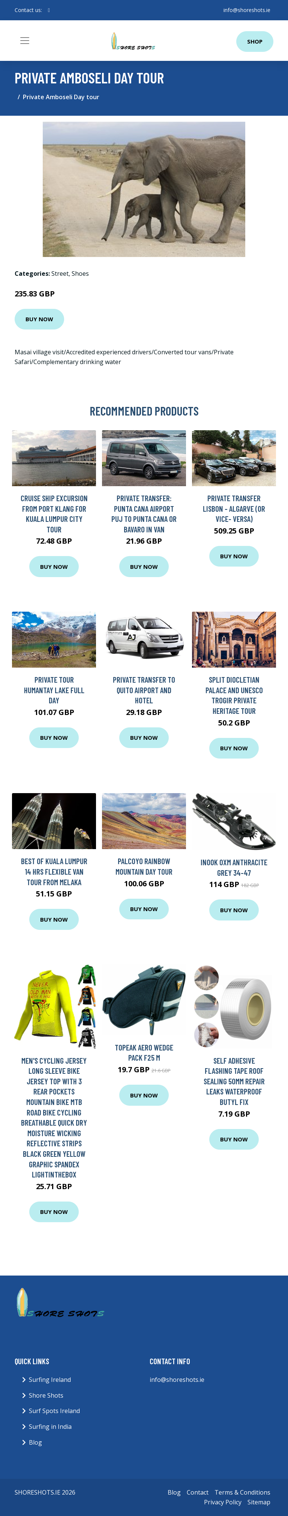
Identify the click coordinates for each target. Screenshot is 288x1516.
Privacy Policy (223, 1502)
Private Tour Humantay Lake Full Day (54, 690)
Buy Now (39, 319)
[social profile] (49, 10)
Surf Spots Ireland (54, 1411)
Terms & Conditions (242, 1492)
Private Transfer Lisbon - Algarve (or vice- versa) (234, 508)
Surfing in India (50, 1426)
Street (60, 273)
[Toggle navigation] (25, 40)
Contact (197, 1492)
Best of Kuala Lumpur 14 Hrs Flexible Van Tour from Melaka (54, 871)
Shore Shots (46, 1395)
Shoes (80, 273)
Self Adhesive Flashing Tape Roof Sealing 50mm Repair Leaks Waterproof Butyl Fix (234, 1081)
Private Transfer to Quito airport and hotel (144, 690)
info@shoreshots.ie (247, 10)
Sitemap (259, 1502)
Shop (254, 41)
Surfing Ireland (50, 1379)
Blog (35, 1442)
